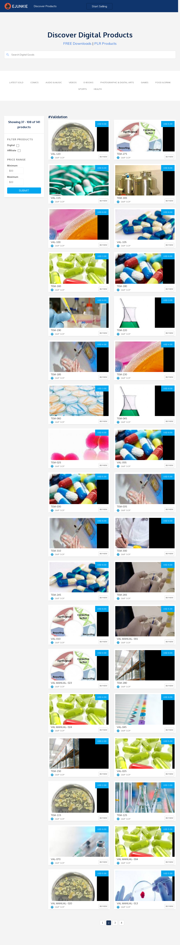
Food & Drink (163, 82)
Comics (34, 82)
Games (144, 82)
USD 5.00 (167, 124)
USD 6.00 (101, 124)
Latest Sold (16, 82)
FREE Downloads (77, 43)
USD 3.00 (101, 256)
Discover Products (45, 6)
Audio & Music (54, 82)
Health (98, 89)
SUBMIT (24, 190)
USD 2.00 (101, 741)
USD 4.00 (101, 344)
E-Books (88, 82)
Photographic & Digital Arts (117, 82)
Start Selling (100, 6)
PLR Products (105, 43)
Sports (82, 89)
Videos (73, 82)
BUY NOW (103, 157)
